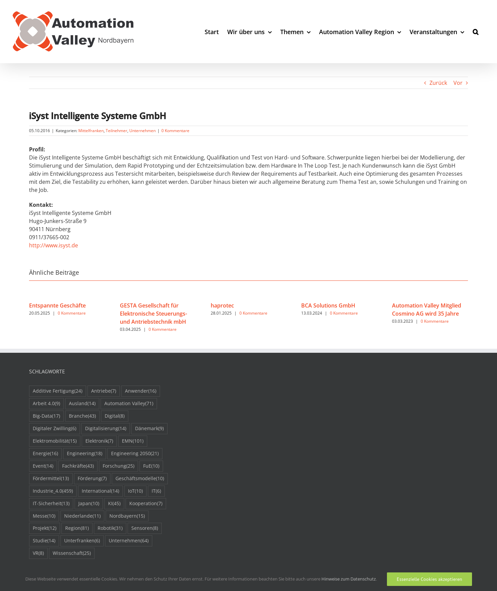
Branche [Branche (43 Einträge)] (82, 416)
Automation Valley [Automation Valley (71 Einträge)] (128, 403)
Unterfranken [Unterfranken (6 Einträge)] (82, 541)
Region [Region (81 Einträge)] (77, 528)
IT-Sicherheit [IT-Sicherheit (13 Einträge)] (51, 503)
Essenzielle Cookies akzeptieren (429, 579)
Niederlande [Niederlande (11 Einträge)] (82, 516)
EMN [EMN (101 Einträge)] (132, 441)
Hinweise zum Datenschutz (348, 579)
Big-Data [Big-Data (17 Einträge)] (46, 416)
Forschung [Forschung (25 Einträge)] (118, 466)
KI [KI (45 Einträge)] (114, 503)
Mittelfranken (91, 130)
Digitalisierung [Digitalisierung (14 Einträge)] (105, 428)
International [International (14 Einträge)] (100, 491)
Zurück (438, 83)
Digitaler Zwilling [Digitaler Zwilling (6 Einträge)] (54, 428)
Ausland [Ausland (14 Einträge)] (82, 403)
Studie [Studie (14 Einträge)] (44, 541)
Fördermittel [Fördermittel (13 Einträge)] (51, 478)
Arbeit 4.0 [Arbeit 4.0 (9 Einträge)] (46, 403)
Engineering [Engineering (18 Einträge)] (84, 453)
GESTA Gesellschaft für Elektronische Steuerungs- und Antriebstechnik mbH (153, 313)
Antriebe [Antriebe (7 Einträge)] (103, 391)
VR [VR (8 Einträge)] (38, 553)
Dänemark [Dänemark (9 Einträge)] (149, 428)
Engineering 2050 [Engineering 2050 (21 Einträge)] (135, 453)
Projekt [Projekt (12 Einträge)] (44, 528)
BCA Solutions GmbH (328, 305)
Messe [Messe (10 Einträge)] (44, 516)
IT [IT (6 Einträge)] (156, 491)
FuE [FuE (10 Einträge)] (151, 466)
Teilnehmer (116, 130)
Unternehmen (142, 130)
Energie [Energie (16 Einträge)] (45, 453)
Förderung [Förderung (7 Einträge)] (92, 478)
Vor (458, 83)
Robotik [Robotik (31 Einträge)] (110, 528)
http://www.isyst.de (53, 245)
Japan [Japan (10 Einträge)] (88, 503)
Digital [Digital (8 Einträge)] (115, 416)
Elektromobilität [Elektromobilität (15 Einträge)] (55, 441)
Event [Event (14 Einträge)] (43, 466)
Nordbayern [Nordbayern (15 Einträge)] (127, 516)
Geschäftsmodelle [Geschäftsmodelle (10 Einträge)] (139, 478)
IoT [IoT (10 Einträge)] (135, 491)
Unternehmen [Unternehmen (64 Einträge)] (129, 541)
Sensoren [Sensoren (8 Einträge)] (144, 528)
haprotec (222, 305)
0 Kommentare (175, 130)
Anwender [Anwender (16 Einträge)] (140, 391)
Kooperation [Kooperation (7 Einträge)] (145, 503)
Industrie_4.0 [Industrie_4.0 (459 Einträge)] (53, 491)
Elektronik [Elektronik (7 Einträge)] (99, 441)
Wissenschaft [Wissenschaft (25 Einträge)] (72, 553)
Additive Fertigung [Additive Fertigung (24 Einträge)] (57, 391)
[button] (475, 31)
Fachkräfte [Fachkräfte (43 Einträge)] (78, 466)
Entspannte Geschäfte (57, 305)
